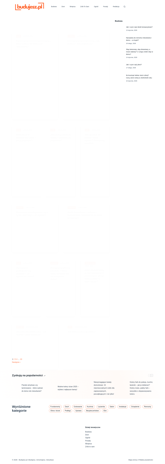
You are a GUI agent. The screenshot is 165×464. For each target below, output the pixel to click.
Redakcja (116, 6)
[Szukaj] (124, 6)
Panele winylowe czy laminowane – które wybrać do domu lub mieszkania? (32, 391)
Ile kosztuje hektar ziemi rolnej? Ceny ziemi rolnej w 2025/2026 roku (139, 76)
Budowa (54, 6)
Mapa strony (132, 460)
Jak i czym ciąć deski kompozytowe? (139, 27)
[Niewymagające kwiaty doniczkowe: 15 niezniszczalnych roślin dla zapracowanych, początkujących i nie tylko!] (88, 391)
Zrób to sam (84, 6)
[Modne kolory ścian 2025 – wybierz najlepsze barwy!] (52, 391)
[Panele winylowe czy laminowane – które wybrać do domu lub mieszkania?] (15, 391)
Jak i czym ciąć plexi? (134, 64)
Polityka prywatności (145, 460)
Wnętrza (72, 6)
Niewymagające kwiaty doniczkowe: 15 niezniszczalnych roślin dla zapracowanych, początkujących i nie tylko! (104, 391)
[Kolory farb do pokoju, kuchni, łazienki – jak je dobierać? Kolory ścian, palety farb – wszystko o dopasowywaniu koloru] (124, 391)
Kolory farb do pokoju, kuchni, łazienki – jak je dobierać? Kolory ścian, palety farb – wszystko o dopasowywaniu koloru (141, 391)
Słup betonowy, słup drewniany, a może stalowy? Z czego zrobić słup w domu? (139, 51)
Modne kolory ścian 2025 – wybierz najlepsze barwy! (68, 390)
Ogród (96, 6)
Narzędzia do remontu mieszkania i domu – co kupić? (139, 39)
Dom (63, 6)
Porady (105, 6)
